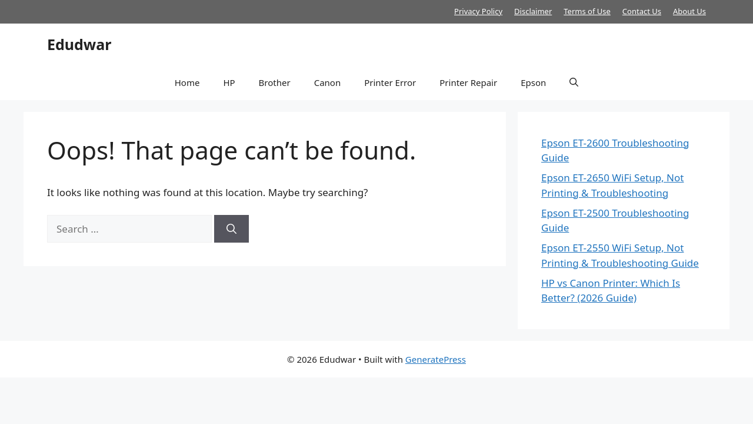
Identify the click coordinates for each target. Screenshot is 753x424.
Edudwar (79, 44)
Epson (533, 82)
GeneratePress (435, 359)
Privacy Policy (478, 11)
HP (229, 82)
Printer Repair (468, 82)
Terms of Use (587, 11)
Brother (275, 82)
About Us (689, 11)
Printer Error (390, 82)
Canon (327, 82)
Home (187, 82)
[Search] (231, 229)
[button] (574, 82)
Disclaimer (533, 11)
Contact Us (641, 11)
